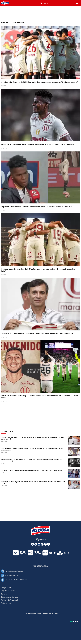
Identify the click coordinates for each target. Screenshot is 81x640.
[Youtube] (39, 544)
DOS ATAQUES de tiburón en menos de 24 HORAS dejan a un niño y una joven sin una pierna (31, 470)
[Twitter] (35, 544)
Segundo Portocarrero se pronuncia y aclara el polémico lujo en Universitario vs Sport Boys (36, 207)
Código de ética (6, 588)
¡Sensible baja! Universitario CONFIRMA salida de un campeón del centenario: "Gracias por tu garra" (39, 82)
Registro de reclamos (8, 591)
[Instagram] (42, 544)
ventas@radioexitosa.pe (14, 571)
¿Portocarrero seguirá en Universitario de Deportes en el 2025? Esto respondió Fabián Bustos (38, 144)
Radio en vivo (6, 603)
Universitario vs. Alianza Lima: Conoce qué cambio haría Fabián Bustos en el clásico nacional (37, 333)
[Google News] (45, 544)
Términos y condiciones (9, 597)
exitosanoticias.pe (12, 575)
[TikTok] (48, 544)
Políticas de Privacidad (9, 600)
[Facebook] (32, 544)
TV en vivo (4, 594)
